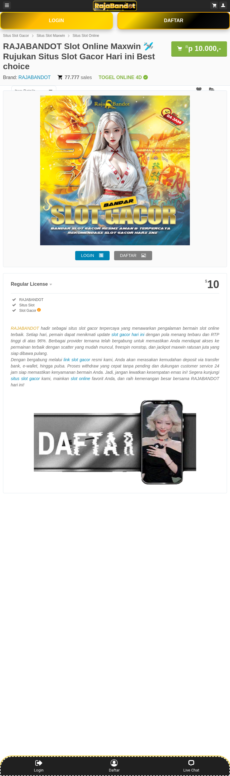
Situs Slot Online (85, 36)
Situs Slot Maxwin (51, 36)
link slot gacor (76, 359)
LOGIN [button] (87, 255)
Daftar (115, 765)
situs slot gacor (25, 378)
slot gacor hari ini (127, 334)
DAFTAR (173, 20)
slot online (80, 378)
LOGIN (56, 20)
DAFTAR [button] (128, 255)
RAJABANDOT (35, 77)
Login (38, 765)
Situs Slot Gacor (16, 36)
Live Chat (191, 765)
